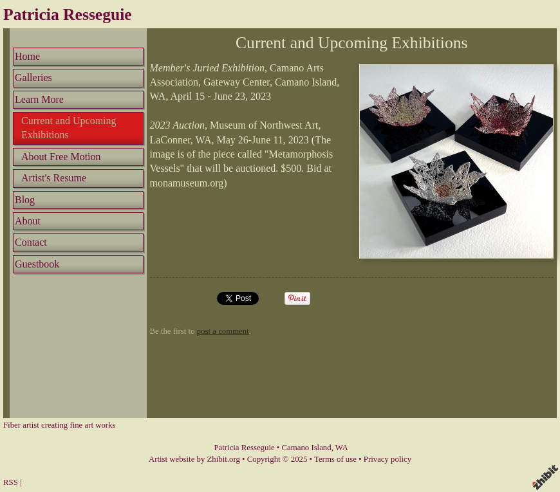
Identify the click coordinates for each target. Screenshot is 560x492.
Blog (25, 199)
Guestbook (37, 264)
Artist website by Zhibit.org (194, 459)
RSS (10, 482)
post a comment (223, 331)
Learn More (39, 99)
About (28, 220)
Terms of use (335, 459)
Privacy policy (387, 459)
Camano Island (306, 447)
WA (341, 447)
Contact (31, 242)
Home (27, 56)
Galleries (33, 77)
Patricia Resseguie (67, 14)
